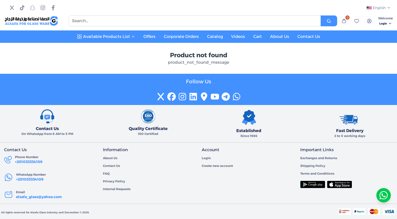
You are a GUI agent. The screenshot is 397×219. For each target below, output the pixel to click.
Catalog (215, 36)
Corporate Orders (181, 36)
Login (385, 23)
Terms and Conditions (317, 173)
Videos (238, 36)
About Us (279, 36)
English (379, 7)
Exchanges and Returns (318, 158)
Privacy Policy (114, 181)
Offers (149, 36)
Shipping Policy (312, 166)
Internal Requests (117, 189)
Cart (257, 36)
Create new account (217, 166)
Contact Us (308, 36)
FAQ (106, 173)
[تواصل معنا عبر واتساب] (383, 195)
